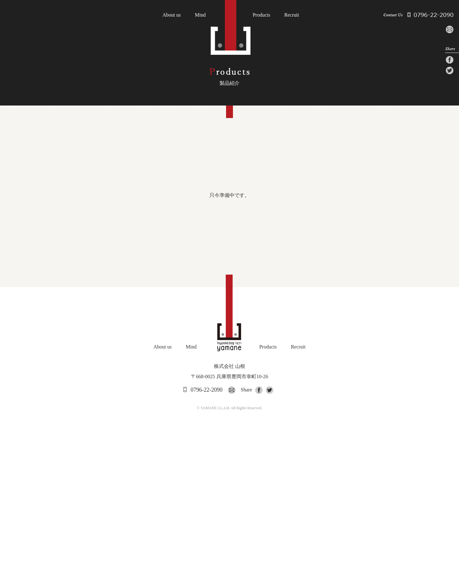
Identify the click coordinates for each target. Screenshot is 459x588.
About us (171, 15)
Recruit (291, 15)
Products (261, 15)
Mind (200, 15)
